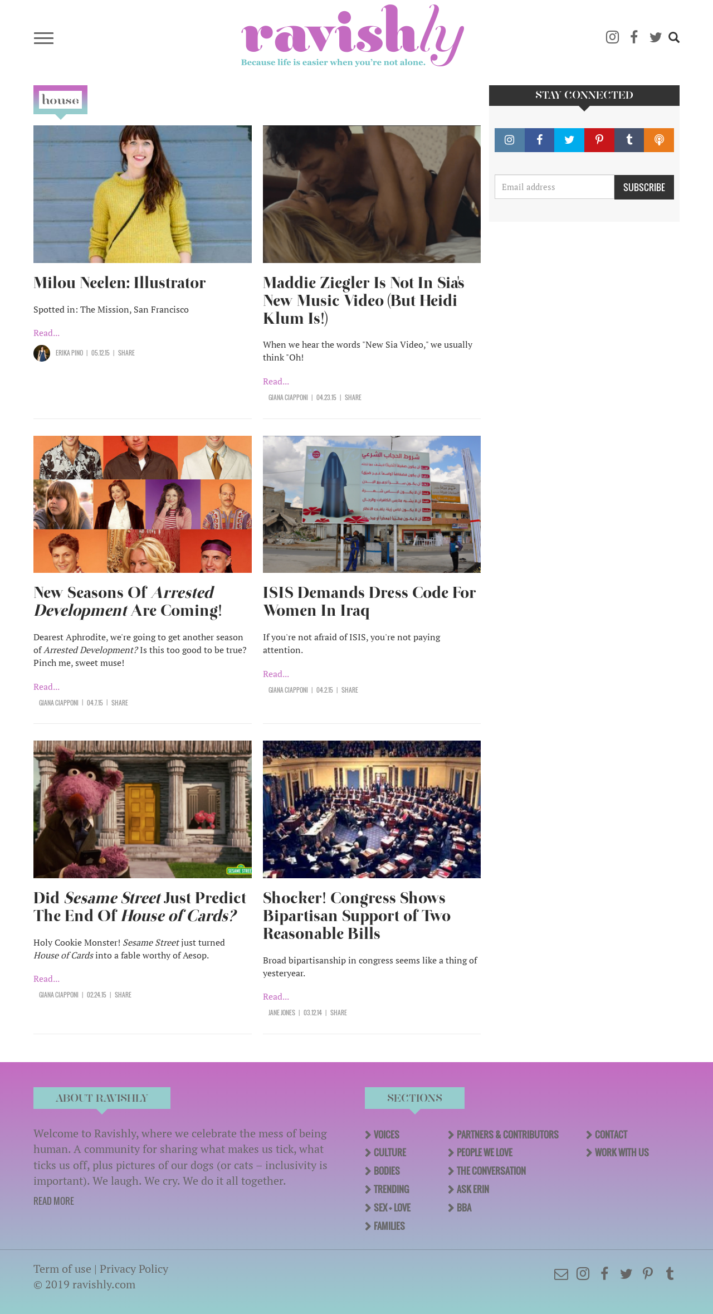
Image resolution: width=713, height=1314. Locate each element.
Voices (386, 1134)
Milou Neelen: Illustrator (121, 283)
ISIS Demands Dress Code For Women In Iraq (369, 601)
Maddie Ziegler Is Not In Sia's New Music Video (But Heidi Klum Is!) (364, 300)
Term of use (62, 1268)
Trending (391, 1189)
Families (389, 1226)
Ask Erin (473, 1189)
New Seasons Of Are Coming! (127, 601)
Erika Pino (69, 352)
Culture (390, 1152)
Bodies (387, 1170)
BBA (464, 1207)
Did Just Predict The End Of (139, 907)
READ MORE (53, 1201)
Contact (611, 1134)
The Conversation (491, 1170)
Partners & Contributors (508, 1134)
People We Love (484, 1152)
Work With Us (622, 1152)
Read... (46, 333)
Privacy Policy (134, 1268)
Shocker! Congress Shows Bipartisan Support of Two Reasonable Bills (357, 915)
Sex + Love (392, 1207)
